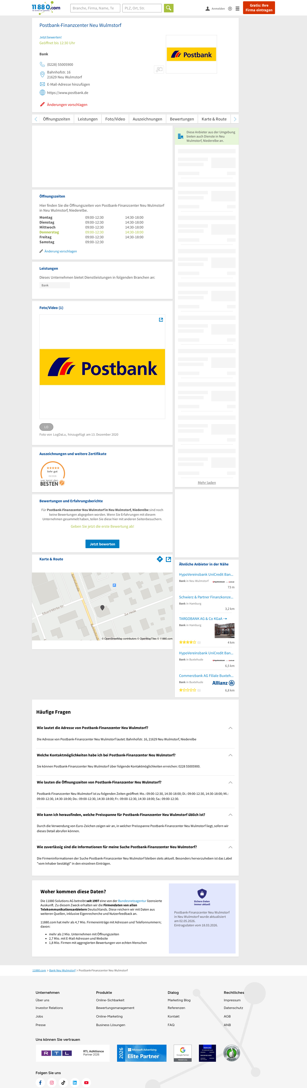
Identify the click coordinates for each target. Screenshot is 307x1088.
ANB (227, 1025)
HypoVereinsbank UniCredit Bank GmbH (207, 652)
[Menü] (239, 8)
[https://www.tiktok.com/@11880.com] (63, 1082)
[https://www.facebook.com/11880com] (40, 1082)
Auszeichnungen (147, 119)
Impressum (232, 1000)
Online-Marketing (109, 1016)
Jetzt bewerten (102, 544)
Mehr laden (207, 482)
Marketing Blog (179, 1000)
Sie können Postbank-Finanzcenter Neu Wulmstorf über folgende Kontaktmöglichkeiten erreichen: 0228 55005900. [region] (118, 766)
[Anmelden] (217, 8)
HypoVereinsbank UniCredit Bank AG (207, 574)
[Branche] (95, 8)
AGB (227, 1016)
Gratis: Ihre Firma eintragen (259, 8)
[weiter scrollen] (235, 118)
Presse (41, 1025)
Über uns (42, 1000)
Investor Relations (49, 1008)
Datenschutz (233, 1008)
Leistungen (88, 119)
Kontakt (174, 1016)
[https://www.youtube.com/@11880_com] (86, 1082)
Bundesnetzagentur (132, 901)
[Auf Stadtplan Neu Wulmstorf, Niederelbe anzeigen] (168, 558)
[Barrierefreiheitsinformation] (232, 8)
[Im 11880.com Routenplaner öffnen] (160, 558)
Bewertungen (182, 119)
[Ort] (142, 8)
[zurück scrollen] (35, 118)
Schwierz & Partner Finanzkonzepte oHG (207, 597)
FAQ (171, 1025)
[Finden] (169, 8)
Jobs (39, 1016)
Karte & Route (214, 119)
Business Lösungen (110, 1025)
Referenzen (176, 1008)
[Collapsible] (230, 727)
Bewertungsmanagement (115, 1008)
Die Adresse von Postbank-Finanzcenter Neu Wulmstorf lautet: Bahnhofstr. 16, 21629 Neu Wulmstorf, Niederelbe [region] (116, 739)
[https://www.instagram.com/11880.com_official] (51, 1082)
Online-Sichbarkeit (110, 1000)
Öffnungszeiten (56, 119)
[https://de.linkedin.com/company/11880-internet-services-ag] (75, 1082)
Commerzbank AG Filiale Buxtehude (207, 675)
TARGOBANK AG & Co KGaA (200, 618)
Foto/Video (115, 119)
